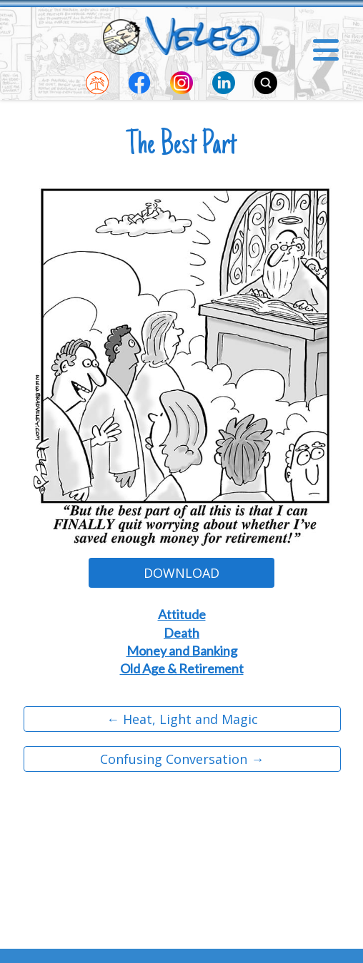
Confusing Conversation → (182, 759)
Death (181, 633)
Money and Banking (181, 650)
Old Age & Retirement (182, 668)
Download (181, 572)
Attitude (182, 614)
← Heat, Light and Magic (182, 719)
